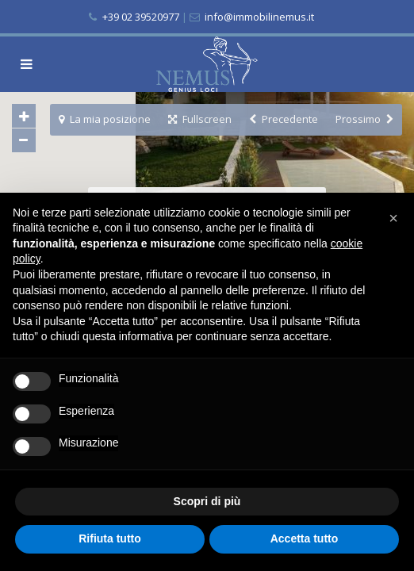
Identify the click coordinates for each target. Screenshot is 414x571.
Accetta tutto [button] (304, 538)
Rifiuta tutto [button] (110, 538)
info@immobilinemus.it (258, 17)
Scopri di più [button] (207, 501)
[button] (393, 218)
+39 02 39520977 (140, 17)
